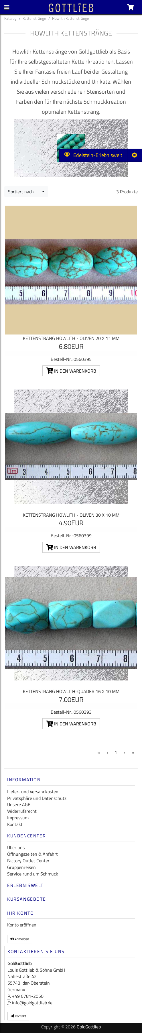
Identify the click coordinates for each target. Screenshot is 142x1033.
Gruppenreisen (21, 867)
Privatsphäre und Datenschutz (36, 798)
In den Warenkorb (71, 370)
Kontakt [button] (18, 1016)
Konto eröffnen (21, 924)
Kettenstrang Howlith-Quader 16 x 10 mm (71, 691)
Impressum (18, 817)
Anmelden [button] (19, 939)
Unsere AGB (19, 804)
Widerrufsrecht (22, 811)
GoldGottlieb (89, 1026)
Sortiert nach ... (24, 191)
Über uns (16, 847)
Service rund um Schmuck (32, 873)
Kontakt (15, 824)
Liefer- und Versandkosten (32, 791)
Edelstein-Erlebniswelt (93, 155)
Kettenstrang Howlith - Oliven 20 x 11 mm (71, 338)
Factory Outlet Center (28, 860)
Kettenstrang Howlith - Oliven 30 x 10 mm (71, 514)
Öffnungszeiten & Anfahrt (32, 854)
